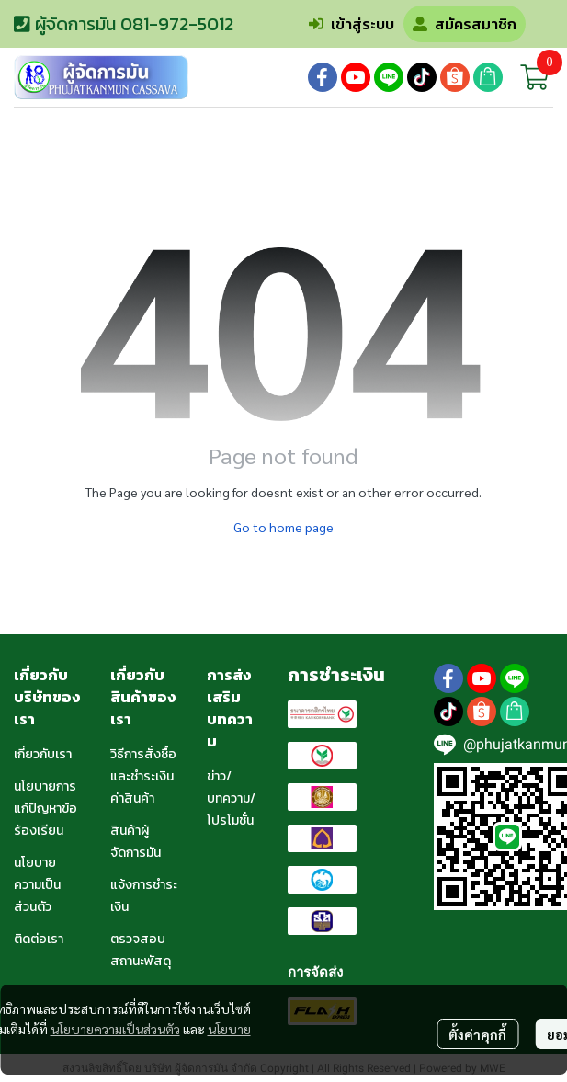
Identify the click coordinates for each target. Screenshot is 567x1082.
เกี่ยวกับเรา (43, 754)
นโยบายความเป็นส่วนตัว (115, 1028)
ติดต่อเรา (38, 939)
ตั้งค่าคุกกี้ (477, 1034)
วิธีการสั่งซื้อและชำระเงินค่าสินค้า (143, 776)
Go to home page (283, 526)
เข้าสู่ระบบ (351, 24)
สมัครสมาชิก (464, 24)
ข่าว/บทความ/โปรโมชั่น (231, 798)
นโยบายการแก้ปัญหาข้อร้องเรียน (45, 808)
